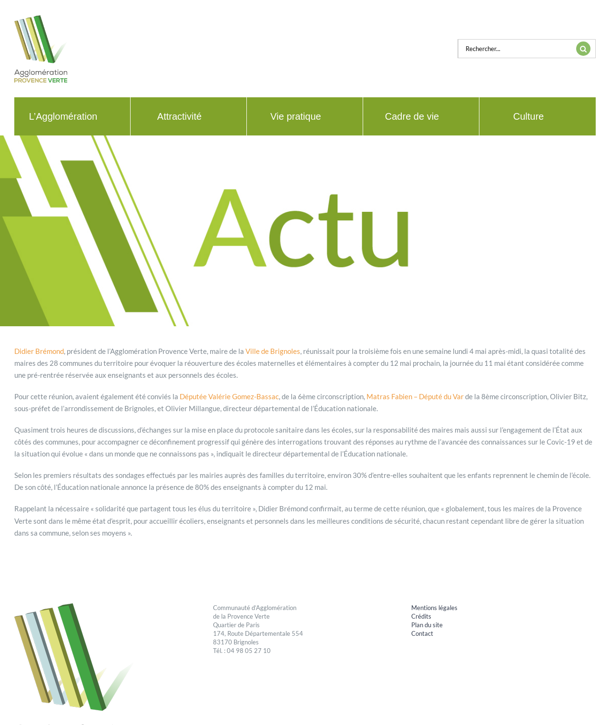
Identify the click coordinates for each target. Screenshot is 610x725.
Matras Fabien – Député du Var (415, 396)
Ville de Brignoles (272, 351)
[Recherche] (583, 48)
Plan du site (427, 625)
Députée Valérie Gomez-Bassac (229, 396)
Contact (422, 633)
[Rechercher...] (514, 48)
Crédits (421, 616)
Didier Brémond (39, 351)
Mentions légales (434, 607)
